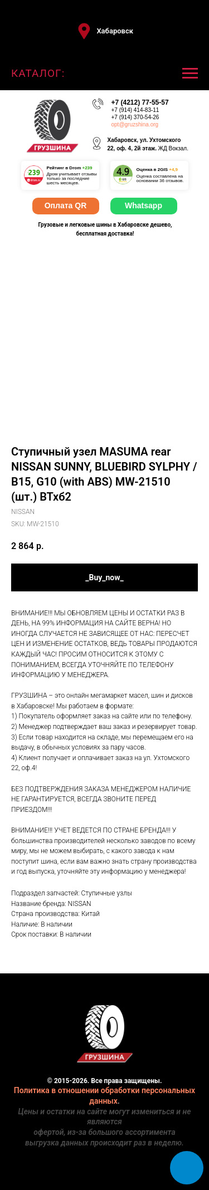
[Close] (197, 8)
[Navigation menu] (190, 73)
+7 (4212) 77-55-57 (140, 102)
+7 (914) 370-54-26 (135, 117)
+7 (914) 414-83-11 (135, 110)
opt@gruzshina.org (135, 124)
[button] (104, 31)
